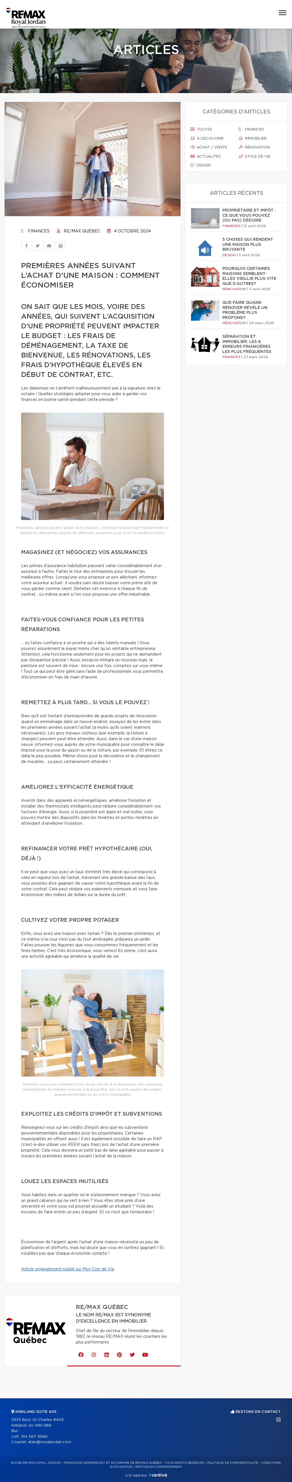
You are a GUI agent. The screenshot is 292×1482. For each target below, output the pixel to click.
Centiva (158, 1475)
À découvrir (207, 138)
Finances (35, 231)
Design (200, 165)
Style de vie (254, 156)
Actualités (205, 156)
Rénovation (254, 147)
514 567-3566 (34, 1437)
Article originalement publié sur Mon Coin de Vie (67, 1269)
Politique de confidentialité (232, 1462)
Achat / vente (208, 147)
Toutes (201, 129)
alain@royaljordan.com (49, 1442)
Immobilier (253, 138)
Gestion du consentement (158, 1466)
